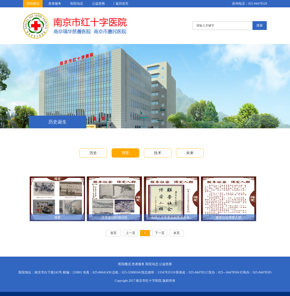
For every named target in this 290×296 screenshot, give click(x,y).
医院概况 (32, 3)
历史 (93, 153)
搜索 (259, 25)
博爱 (125, 153)
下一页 (160, 233)
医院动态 (76, 3)
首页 (113, 233)
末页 (176, 233)
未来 (190, 153)
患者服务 (54, 3)
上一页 (130, 233)
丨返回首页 (120, 3)
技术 (157, 153)
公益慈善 (98, 3)
